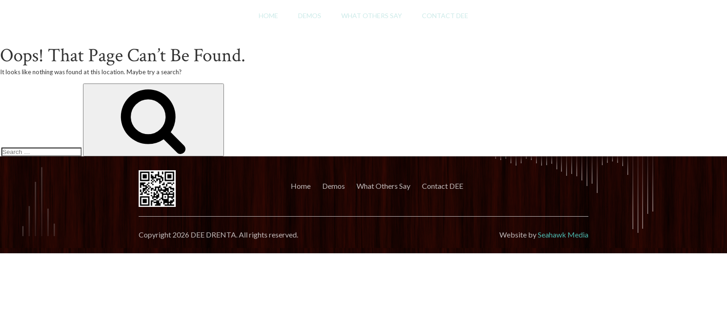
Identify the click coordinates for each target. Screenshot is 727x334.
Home (268, 15)
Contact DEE (445, 15)
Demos (309, 15)
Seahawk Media (563, 234)
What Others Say (371, 15)
